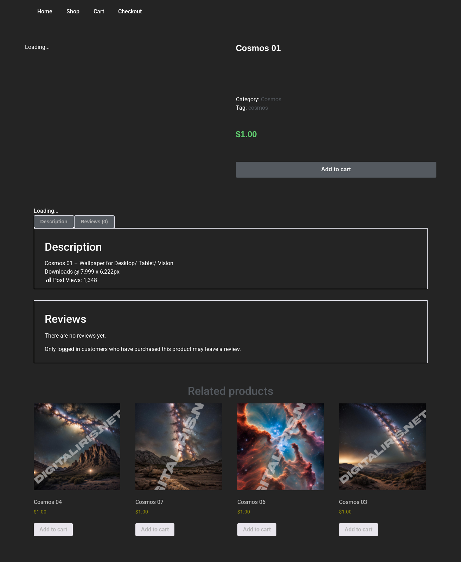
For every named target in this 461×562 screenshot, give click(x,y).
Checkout (130, 11)
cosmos (258, 107)
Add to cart (336, 169)
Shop (72, 11)
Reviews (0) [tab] (94, 221)
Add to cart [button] (53, 529)
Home (44, 11)
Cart (99, 11)
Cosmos (271, 99)
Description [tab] (54, 221)
